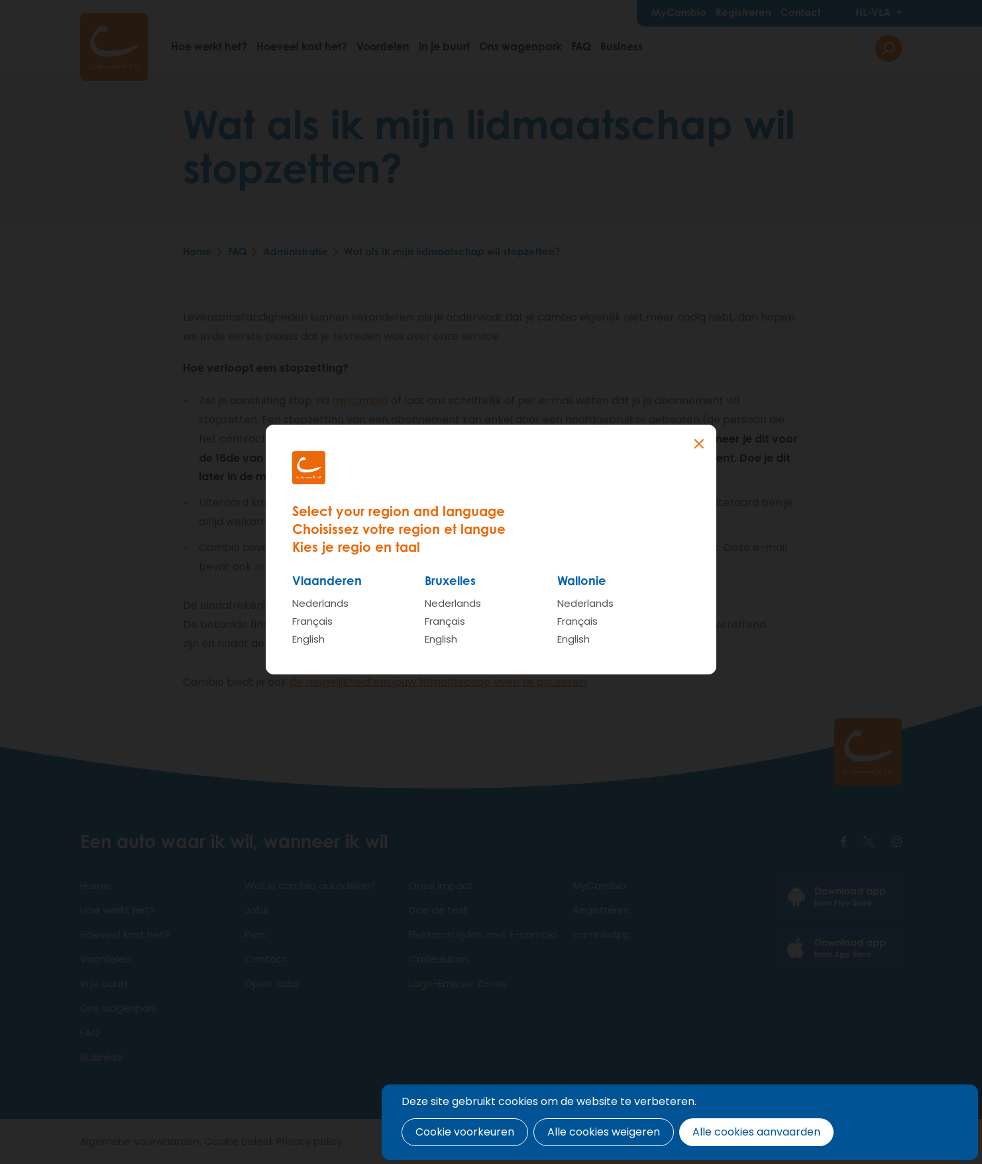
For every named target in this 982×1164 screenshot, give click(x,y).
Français (312, 621)
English (308, 639)
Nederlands (320, 603)
